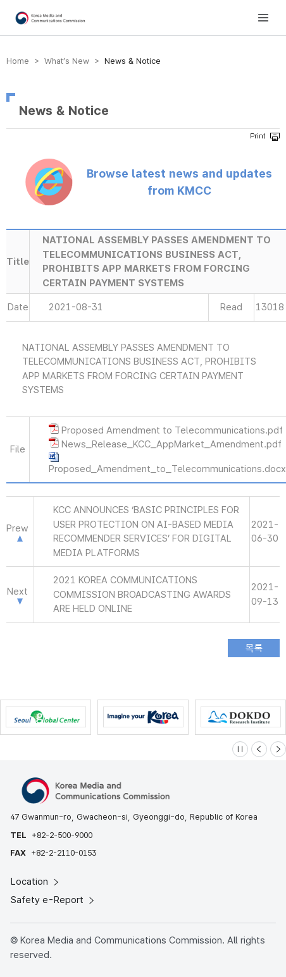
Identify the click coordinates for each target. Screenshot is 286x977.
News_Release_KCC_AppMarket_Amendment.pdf (171, 444)
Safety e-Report (53, 900)
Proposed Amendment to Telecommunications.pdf (172, 430)
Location (36, 881)
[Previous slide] (259, 749)
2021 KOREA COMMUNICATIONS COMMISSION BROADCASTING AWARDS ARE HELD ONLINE (142, 594)
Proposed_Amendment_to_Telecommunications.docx (167, 469)
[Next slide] (278, 749)
